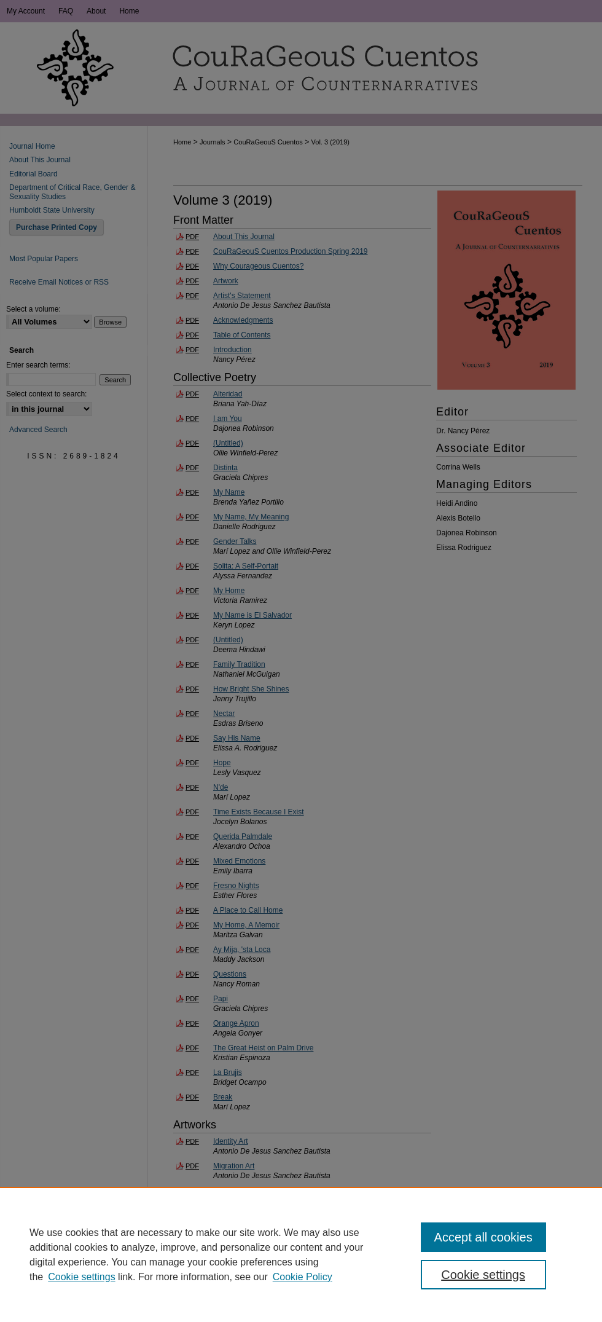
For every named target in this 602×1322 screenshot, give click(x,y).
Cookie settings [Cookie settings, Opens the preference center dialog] (483, 1274)
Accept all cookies (483, 1237)
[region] (301, 1254)
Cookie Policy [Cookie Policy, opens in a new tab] (302, 1277)
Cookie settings (81, 1277)
